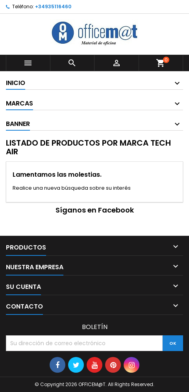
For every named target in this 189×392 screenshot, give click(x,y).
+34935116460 (53, 6)
